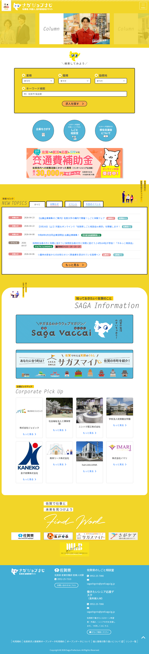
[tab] (54, 204)
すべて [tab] (37, 204)
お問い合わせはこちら (66, 585)
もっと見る (29, 434)
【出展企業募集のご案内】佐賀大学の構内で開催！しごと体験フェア (71, 218)
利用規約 (17, 641)
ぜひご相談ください (99, 632)
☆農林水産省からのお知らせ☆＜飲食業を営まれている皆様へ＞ (69, 254)
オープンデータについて (78, 641)
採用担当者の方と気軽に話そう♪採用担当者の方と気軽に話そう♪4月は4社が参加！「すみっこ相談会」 (84, 243)
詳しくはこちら (101, 625)
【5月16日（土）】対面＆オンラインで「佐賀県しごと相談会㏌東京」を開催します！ (79, 226)
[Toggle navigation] (143, 5)
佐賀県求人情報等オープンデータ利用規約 (44, 641)
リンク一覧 (131, 641)
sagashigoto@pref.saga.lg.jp (101, 583)
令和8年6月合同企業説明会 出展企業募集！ (59, 234)
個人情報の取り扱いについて (108, 641)
